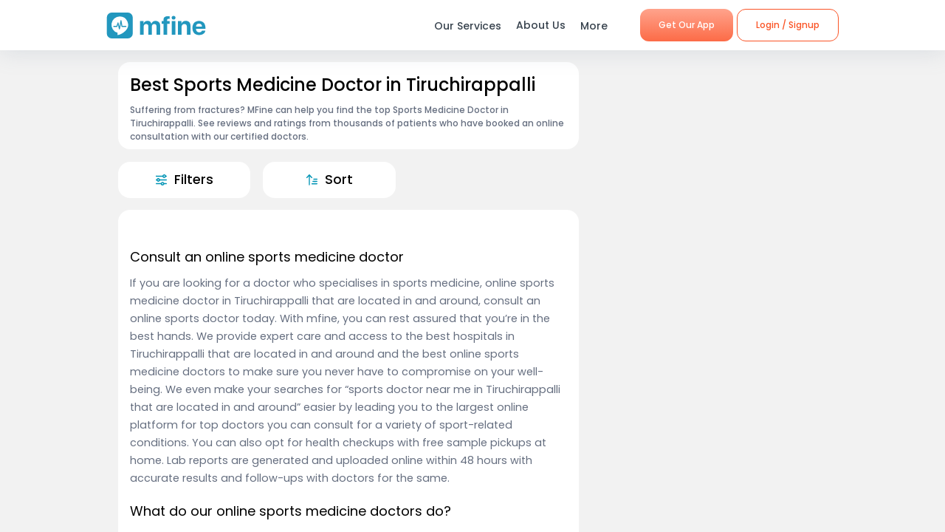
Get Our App (687, 24)
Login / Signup (787, 24)
